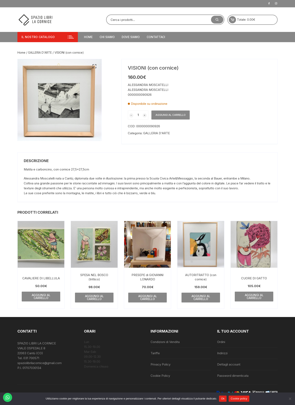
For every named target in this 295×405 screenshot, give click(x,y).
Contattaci (156, 37)
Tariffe (155, 353)
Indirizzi (222, 353)
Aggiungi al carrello (170, 114)
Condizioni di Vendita (165, 342)
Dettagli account (228, 364)
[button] (94, 66)
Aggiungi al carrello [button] (41, 296)
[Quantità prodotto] (138, 115)
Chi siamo (107, 37)
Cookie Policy (160, 376)
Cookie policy (239, 398)
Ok (223, 398)
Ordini (221, 342)
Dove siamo (131, 37)
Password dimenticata (232, 376)
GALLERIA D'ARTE (40, 52)
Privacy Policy (160, 364)
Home (88, 37)
